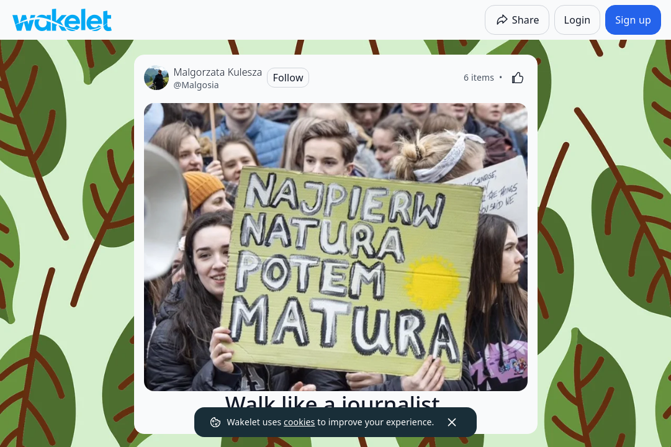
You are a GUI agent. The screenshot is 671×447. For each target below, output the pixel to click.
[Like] (518, 78)
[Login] (577, 20)
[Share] (517, 20)
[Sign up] (633, 20)
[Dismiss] (452, 422)
